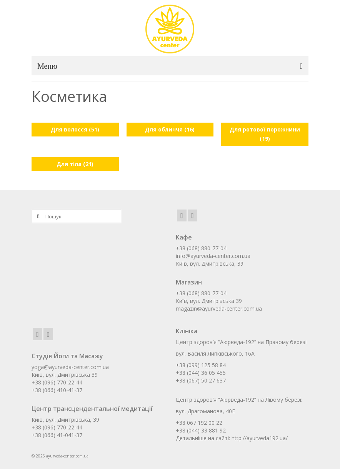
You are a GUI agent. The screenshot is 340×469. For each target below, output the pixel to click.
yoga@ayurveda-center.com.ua (70, 367)
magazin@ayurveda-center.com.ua (219, 308)
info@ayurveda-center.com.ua (213, 255)
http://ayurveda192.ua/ (260, 438)
